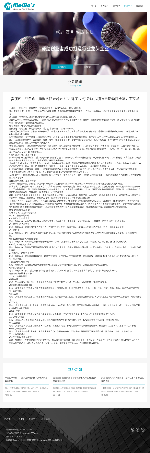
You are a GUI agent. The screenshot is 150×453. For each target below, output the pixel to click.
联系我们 (46, 419)
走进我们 (8, 419)
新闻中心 (33, 419)
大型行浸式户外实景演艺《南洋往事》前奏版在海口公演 (122, 379)
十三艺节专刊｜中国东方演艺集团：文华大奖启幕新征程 (26, 379)
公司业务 (21, 419)
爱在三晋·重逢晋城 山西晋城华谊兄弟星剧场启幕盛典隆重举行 (75, 379)
